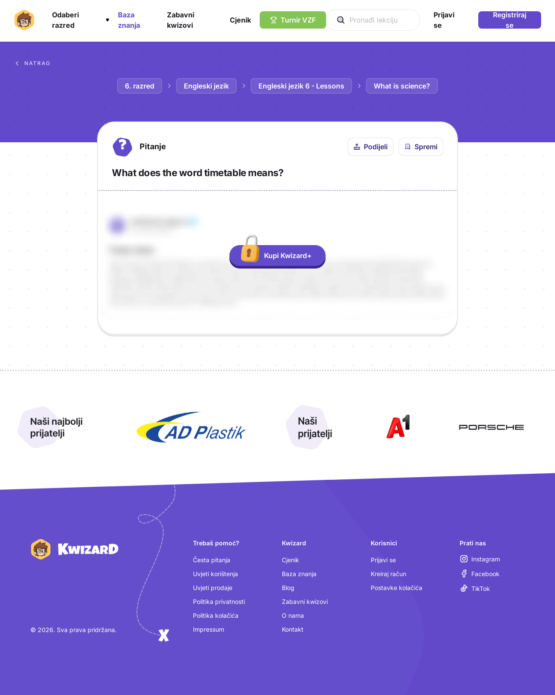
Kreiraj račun (388, 573)
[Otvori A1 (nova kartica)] (396, 427)
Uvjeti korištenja (215, 573)
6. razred (139, 86)
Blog (288, 587)
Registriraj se (509, 20)
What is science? (402, 86)
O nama (293, 615)
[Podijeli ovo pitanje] (370, 147)
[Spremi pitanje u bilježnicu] (420, 147)
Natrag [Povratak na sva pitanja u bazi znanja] (32, 63)
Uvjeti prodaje (212, 587)
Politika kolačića (215, 615)
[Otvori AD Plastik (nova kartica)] (191, 427)
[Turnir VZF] (293, 20)
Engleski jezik (206, 86)
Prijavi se (383, 560)
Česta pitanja (211, 560)
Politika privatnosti (219, 601)
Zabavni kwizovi (305, 601)
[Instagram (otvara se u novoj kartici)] (480, 558)
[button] (81, 20)
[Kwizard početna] (24, 20)
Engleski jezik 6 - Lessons (301, 86)
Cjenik (290, 560)
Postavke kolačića (396, 587)
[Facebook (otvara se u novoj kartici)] (480, 573)
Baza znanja (299, 573)
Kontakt (293, 629)
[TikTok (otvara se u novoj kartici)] (475, 588)
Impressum (208, 629)
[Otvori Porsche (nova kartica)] (491, 427)
